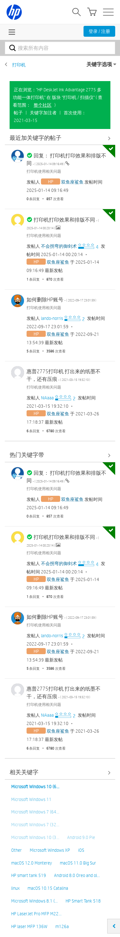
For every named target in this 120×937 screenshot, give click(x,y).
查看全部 (60, 138)
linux (15, 888)
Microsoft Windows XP (50, 850)
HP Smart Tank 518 (83, 901)
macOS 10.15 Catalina (48, 888)
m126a (62, 926)
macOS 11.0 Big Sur (78, 863)
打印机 (19, 65)
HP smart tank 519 (28, 875)
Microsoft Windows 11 (31, 799)
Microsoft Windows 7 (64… (35, 812)
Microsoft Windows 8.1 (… (34, 901)
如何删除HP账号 (61, 299)
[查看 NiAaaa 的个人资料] (47, 398)
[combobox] (60, 48)
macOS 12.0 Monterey (31, 863)
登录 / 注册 (99, 31)
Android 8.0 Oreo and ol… (77, 875)
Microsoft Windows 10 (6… (35, 787)
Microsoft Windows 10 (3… (35, 837)
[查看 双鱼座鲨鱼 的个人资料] (72, 182)
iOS (81, 850)
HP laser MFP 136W (29, 926)
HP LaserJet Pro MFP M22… (36, 914)
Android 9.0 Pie (81, 837)
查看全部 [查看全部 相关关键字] (60, 772)
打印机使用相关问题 (44, 171)
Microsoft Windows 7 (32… (35, 824)
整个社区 (43, 105)
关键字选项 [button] (99, 64)
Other (16, 850)
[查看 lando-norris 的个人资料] (52, 318)
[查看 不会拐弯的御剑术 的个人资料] (59, 246)
